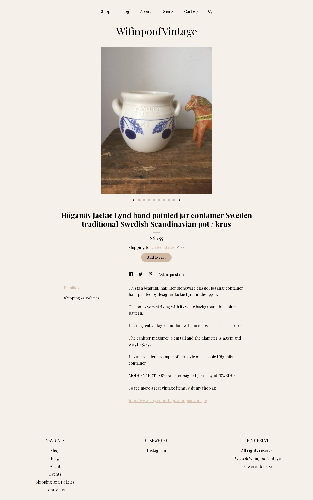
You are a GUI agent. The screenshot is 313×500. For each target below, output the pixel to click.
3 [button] (149, 200)
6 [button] (164, 200)
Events (167, 11)
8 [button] (173, 200)
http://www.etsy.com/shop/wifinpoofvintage (168, 400)
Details (72, 287)
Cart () (191, 11)
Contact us (55, 489)
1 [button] (139, 200)
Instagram (156, 450)
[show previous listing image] (133, 200)
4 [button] (154, 200)
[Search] (210, 12)
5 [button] (159, 200)
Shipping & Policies (81, 297)
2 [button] (144, 200)
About (145, 11)
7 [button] (169, 200)
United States (162, 247)
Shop (105, 11)
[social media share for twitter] (141, 274)
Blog (125, 11)
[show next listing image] (179, 200)
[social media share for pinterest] (151, 274)
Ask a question (171, 274)
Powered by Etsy (258, 466)
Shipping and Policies (55, 482)
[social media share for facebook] (131, 274)
